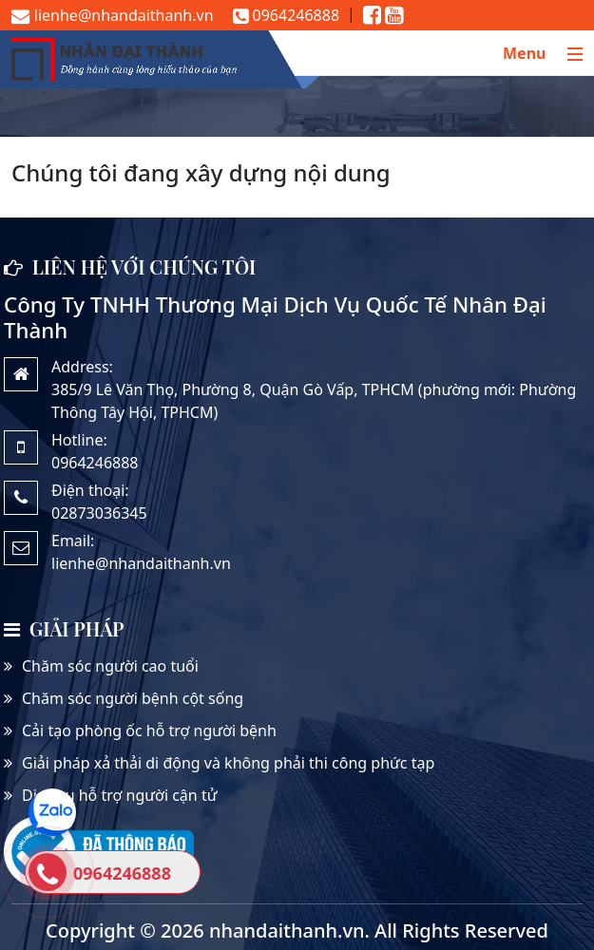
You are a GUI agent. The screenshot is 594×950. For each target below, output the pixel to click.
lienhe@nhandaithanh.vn (112, 15)
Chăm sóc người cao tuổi (110, 666)
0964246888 (286, 15)
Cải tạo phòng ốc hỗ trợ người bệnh (149, 730)
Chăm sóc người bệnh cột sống (132, 698)
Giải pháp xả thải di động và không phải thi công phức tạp (228, 762)
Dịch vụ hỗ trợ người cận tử (119, 795)
